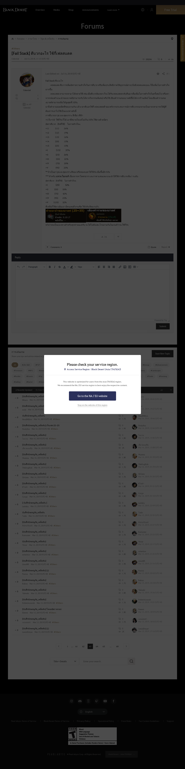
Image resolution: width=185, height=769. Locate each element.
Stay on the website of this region (92, 405)
